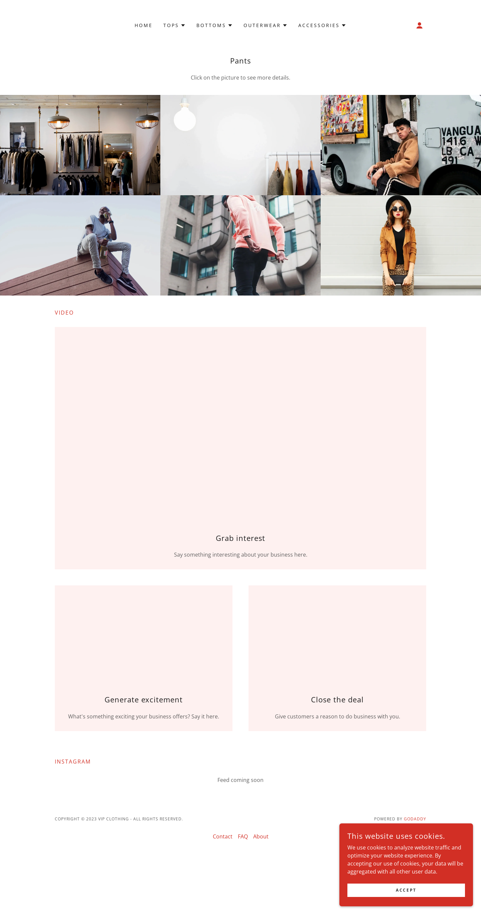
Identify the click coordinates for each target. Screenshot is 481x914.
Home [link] (144, 25)
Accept (406, 890)
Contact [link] (222, 836)
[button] (174, 25)
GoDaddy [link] (415, 819)
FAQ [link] (243, 836)
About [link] (261, 836)
